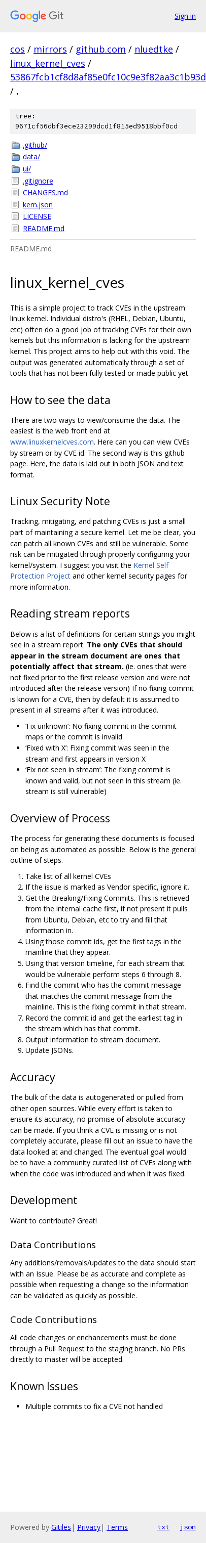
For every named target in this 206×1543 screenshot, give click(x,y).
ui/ (27, 168)
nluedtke (153, 49)
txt (163, 1526)
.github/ (35, 145)
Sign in (185, 16)
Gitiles (61, 1527)
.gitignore (38, 181)
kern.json (38, 204)
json (188, 1526)
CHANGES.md (45, 192)
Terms (117, 1527)
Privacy (88, 1527)
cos (17, 49)
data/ (31, 156)
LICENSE (37, 216)
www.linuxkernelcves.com (52, 442)
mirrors (50, 49)
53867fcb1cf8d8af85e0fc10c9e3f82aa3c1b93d (108, 77)
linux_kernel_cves (47, 63)
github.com (101, 49)
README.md (43, 228)
